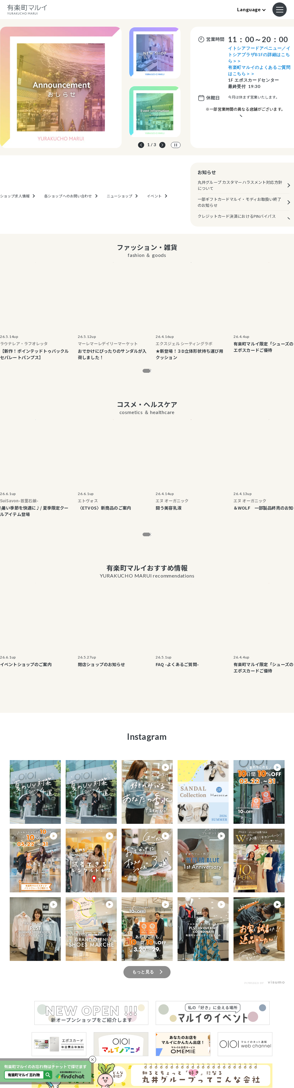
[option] (61, 87)
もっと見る (143, 373)
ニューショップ (120, 215)
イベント (154, 215)
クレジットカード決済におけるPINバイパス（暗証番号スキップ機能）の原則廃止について (240, 219)
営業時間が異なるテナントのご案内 (245, 125)
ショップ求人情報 (14, 215)
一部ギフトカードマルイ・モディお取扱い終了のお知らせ (239, 202)
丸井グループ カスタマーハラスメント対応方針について (240, 185)
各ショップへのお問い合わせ (68, 215)
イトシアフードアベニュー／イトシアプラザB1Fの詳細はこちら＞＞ (259, 54)
